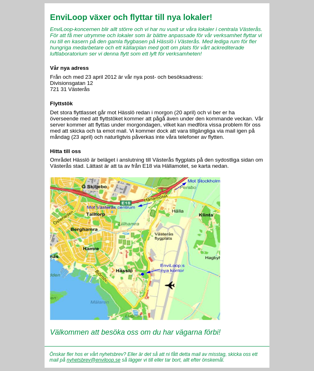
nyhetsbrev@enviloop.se (94, 360)
